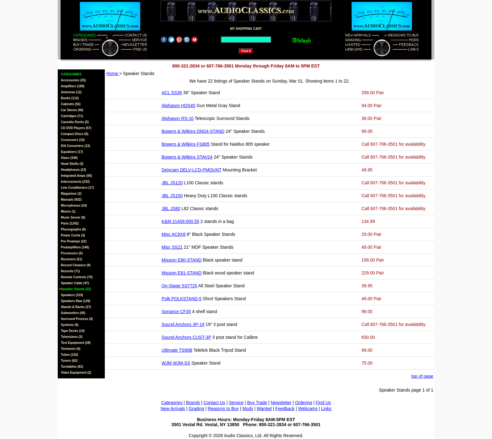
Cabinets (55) (71, 104)
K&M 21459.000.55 (180, 221)
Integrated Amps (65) (76, 175)
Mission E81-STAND (181, 272)
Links (326, 408)
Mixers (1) (68, 211)
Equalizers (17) (72, 152)
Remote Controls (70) (77, 277)
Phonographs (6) (73, 229)
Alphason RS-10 (178, 118)
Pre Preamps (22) (74, 241)
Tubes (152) (69, 354)
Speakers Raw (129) (75, 301)
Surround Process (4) (77, 319)
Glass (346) (69, 158)
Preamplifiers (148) (75, 247)
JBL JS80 (171, 208)
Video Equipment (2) (76, 372)
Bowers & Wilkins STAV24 (187, 157)
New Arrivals (173, 408)
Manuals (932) (71, 199)
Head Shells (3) (72, 163)
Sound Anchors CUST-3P (186, 337)
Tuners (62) (69, 360)
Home (112, 73)
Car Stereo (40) (72, 110)
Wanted (264, 408)
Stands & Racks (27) (76, 307)
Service (236, 402)
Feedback (284, 408)
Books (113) (70, 98)
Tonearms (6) (70, 348)
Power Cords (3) (73, 235)
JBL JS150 (172, 195)
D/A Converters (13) (75, 146)
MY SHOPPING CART (246, 28)
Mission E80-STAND (181, 260)
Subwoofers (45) (73, 313)
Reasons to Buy (223, 408)
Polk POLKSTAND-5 (181, 298)
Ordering (303, 402)
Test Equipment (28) (76, 342)
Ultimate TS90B (177, 350)
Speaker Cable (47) (75, 283)
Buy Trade (257, 402)
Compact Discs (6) (74, 134)
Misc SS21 (172, 247)
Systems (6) (69, 325)
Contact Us (214, 402)
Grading (196, 408)
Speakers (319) (72, 295)
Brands (193, 402)
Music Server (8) (73, 217)
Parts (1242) (70, 223)
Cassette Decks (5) (75, 122)
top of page (422, 376)
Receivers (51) (71, 259)
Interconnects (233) (75, 181)
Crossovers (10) (73, 140)
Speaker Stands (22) (76, 289)
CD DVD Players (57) (76, 128)
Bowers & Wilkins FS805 (186, 144)
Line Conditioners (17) (77, 187)
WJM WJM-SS (176, 363)
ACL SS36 (172, 92)
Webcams (308, 408)
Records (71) (70, 271)
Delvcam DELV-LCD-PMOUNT (192, 169)
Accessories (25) (73, 80)
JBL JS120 (172, 182)
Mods (247, 408)
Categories (172, 402)
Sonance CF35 (176, 311)
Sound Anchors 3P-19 (183, 324)
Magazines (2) (71, 193)
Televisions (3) (72, 337)
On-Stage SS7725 (179, 285)
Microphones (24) (74, 205)
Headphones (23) (73, 169)
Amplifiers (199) (72, 86)
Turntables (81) (72, 366)
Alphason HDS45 (178, 105)
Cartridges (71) (72, 116)
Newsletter (281, 402)
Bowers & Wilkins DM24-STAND (193, 131)
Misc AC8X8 (173, 234)
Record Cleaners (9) (75, 265)
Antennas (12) (71, 92)
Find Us (323, 402)
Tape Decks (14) (72, 331)
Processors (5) (72, 253)
